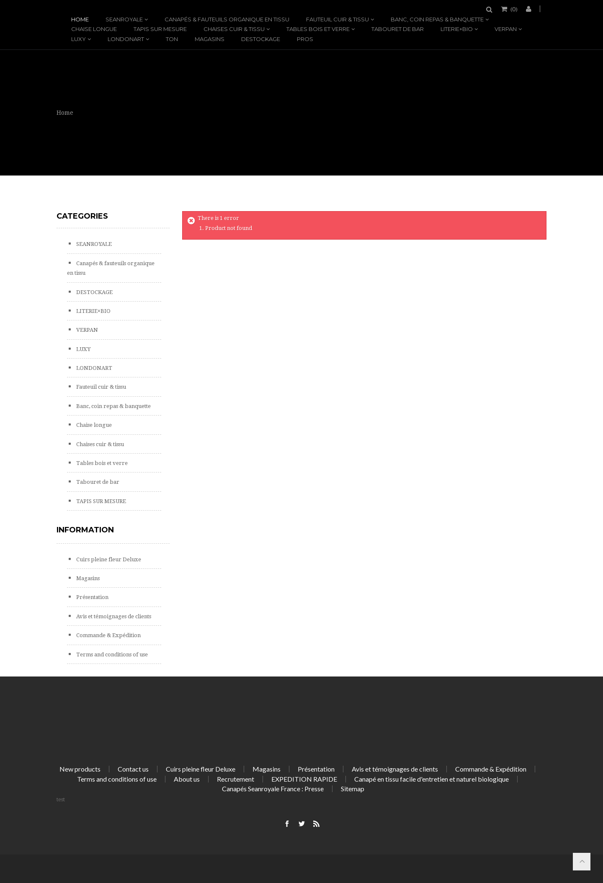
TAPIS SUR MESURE (160, 29)
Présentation (91, 597)
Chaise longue (94, 29)
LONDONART (126, 39)
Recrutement (235, 779)
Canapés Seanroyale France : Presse (273, 789)
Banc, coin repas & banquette (437, 19)
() (513, 8)
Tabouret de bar (397, 29)
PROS (305, 39)
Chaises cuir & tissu (234, 29)
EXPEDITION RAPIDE (304, 779)
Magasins (209, 39)
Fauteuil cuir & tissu (337, 19)
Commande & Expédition (108, 635)
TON (172, 39)
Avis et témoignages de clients (113, 616)
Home (80, 19)
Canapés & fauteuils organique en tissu (227, 19)
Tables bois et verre (318, 29)
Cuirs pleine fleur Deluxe (108, 559)
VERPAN (506, 29)
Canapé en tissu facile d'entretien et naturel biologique (431, 779)
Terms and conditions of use (111, 654)
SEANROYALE (124, 19)
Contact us (133, 769)
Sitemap (352, 789)
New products (79, 769)
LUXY (78, 39)
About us (187, 779)
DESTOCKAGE (260, 39)
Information (85, 529)
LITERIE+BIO (457, 29)
